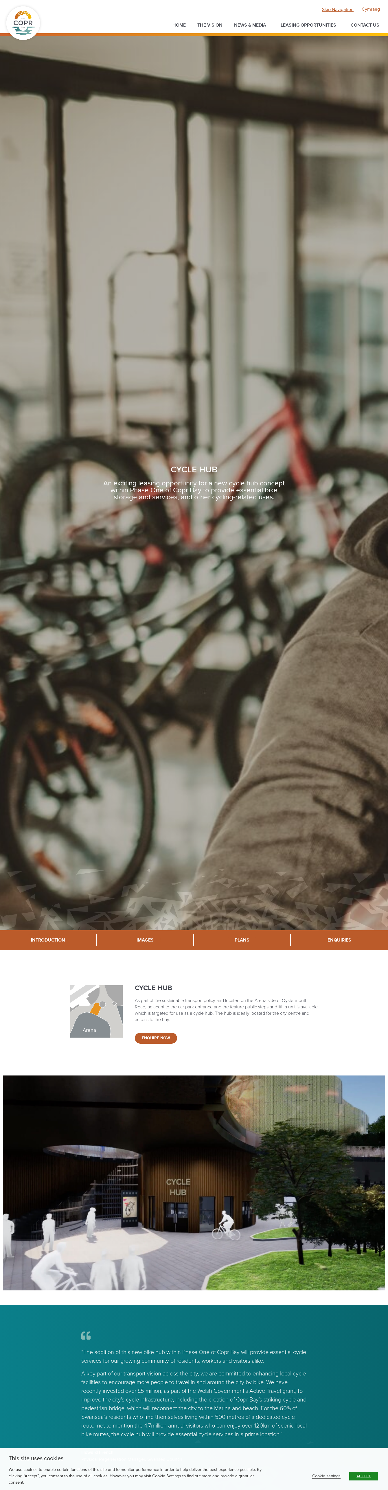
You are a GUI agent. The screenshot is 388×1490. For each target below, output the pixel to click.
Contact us (365, 25)
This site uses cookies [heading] (36, 1458)
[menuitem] (371, 9)
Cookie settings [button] (326, 1476)
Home (179, 25)
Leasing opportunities (310, 25)
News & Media (251, 25)
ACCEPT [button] (363, 1476)
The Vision (209, 25)
